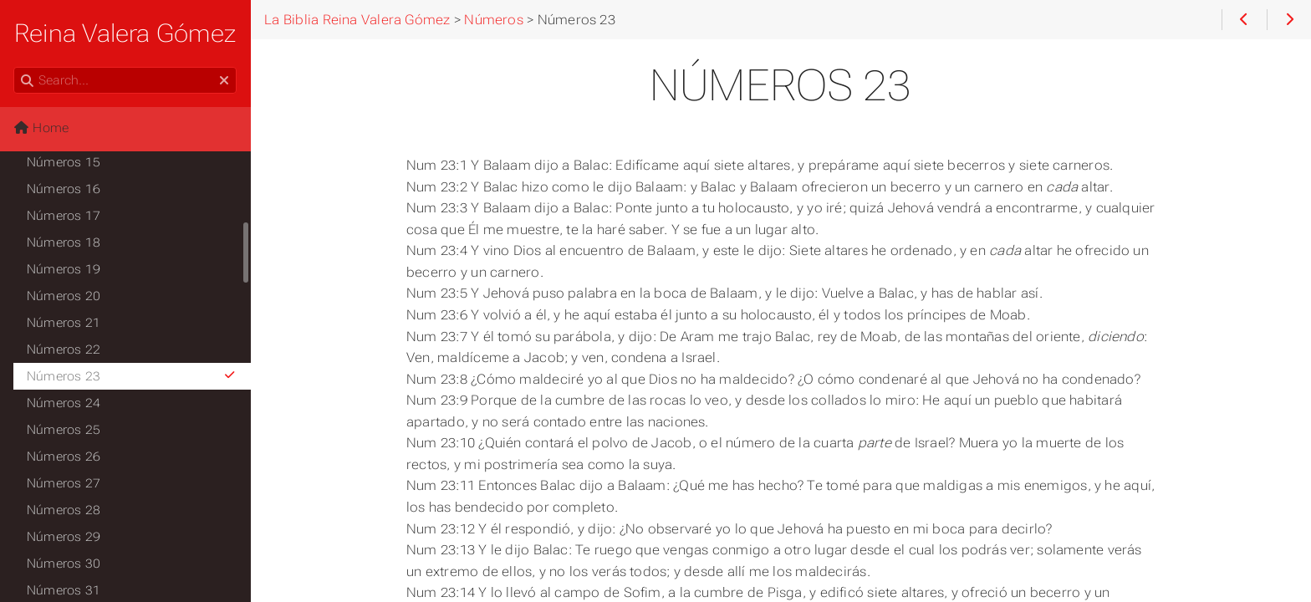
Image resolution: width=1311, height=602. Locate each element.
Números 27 (63, 483)
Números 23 (132, 376)
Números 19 (63, 269)
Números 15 (63, 162)
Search (14, 67)
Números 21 (63, 322)
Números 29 (63, 536)
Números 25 (63, 429)
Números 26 (63, 456)
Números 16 (63, 188)
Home (41, 127)
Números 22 (63, 349)
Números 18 (63, 242)
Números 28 (63, 510)
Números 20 (63, 296)
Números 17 (63, 215)
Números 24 (63, 403)
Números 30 (63, 563)
